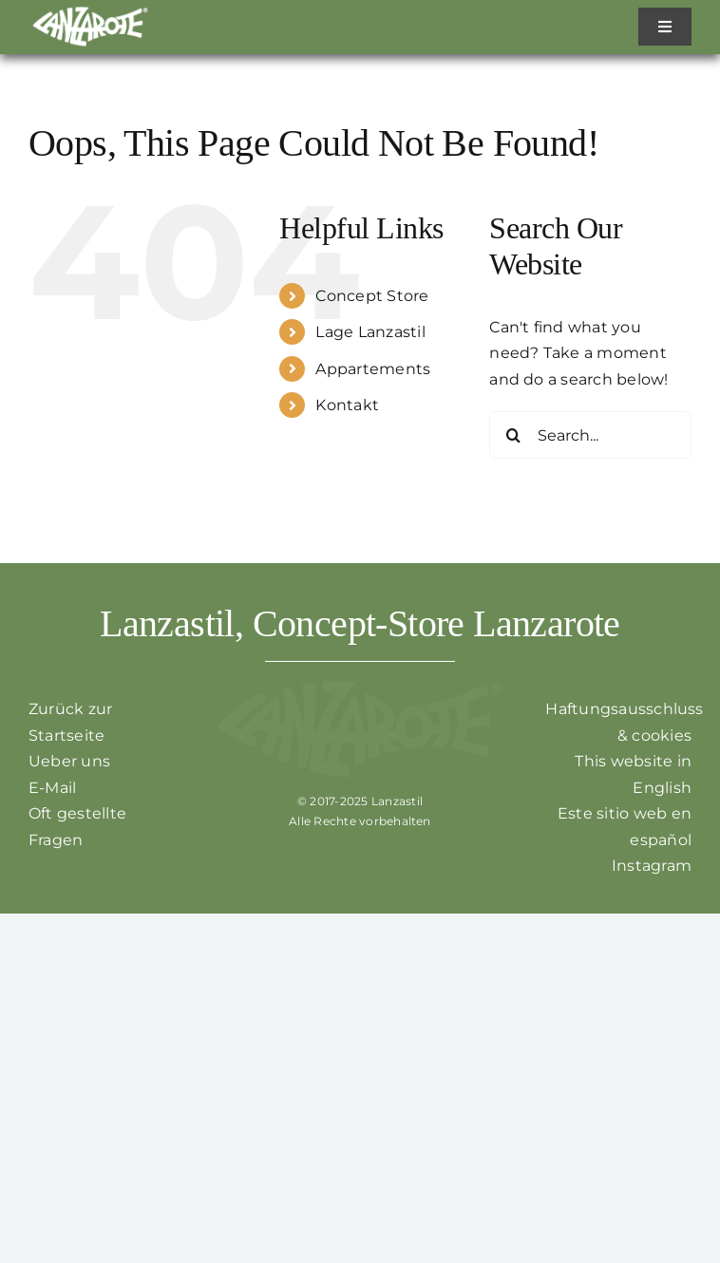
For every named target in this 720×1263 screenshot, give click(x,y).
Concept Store (371, 296)
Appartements (372, 369)
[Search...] (590, 435)
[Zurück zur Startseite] (90, 12)
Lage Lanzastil (370, 332)
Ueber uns (69, 761)
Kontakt (347, 405)
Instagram (652, 866)
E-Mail (52, 788)
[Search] (513, 435)
